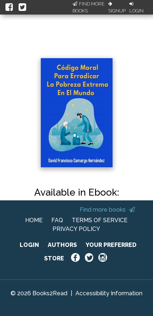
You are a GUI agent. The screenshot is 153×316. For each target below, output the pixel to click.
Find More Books (88, 7)
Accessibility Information (108, 293)
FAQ (57, 220)
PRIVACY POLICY (76, 228)
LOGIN (29, 244)
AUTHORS (62, 244)
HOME (34, 220)
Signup (117, 7)
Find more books (107, 209)
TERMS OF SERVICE (100, 220)
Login (136, 7)
